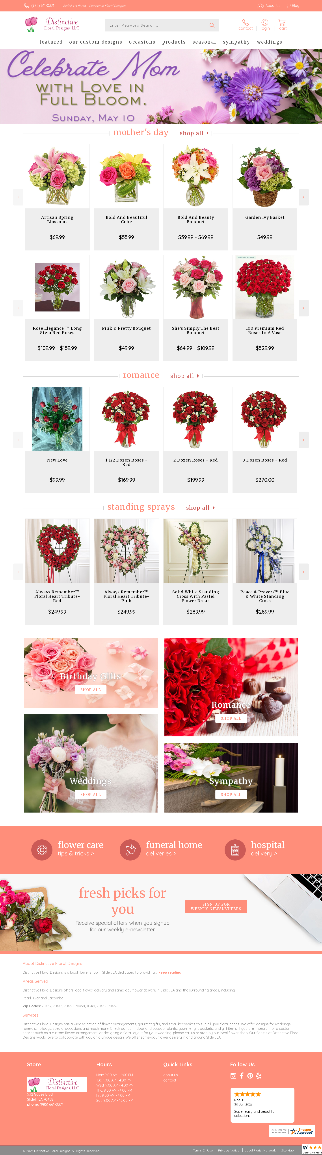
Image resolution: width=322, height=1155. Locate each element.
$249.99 (57, 611)
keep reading (169, 972)
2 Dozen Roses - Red (195, 460)
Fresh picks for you (122, 909)
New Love (57, 460)
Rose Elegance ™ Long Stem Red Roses (57, 330)
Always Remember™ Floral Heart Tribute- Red (57, 596)
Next (304, 197)
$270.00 (264, 479)
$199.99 (195, 479)
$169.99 (126, 479)
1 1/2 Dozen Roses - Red (126, 462)
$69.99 (57, 237)
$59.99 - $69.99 (195, 237)
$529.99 (265, 348)
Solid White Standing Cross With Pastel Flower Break (195, 596)
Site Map (287, 1150)
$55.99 (126, 237)
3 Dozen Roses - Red (265, 460)
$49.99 (264, 237)
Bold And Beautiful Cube (126, 219)
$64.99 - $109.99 (195, 348)
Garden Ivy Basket (265, 217)
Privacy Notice (228, 1150)
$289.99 (196, 611)
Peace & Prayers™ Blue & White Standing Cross (265, 596)
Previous (18, 197)
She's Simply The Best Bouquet (196, 330)
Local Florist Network (260, 1150)
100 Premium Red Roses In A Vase (265, 330)
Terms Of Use (203, 1150)
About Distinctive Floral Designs (52, 963)
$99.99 (57, 479)
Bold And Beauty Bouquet (196, 219)
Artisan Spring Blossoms (57, 219)
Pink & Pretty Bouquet (126, 328)
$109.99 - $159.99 (57, 348)
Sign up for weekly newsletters (216, 906)
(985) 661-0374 (42, 5)
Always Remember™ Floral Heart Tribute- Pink (126, 596)
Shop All (192, 133)
